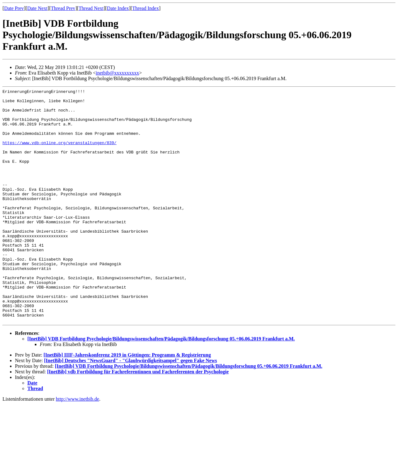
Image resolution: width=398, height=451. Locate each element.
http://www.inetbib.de (77, 445)
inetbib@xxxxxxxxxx (117, 72)
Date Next (37, 8)
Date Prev (14, 8)
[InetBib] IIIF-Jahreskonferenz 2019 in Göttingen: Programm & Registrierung (127, 401)
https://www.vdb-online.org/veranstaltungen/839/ (59, 154)
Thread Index (145, 8)
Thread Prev (63, 8)
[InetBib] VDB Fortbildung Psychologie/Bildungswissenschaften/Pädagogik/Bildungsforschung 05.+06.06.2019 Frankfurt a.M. (161, 385)
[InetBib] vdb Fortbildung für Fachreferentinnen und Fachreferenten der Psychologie (138, 418)
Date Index (118, 8)
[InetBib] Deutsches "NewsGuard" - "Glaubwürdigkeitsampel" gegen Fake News (130, 407)
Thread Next (91, 8)
